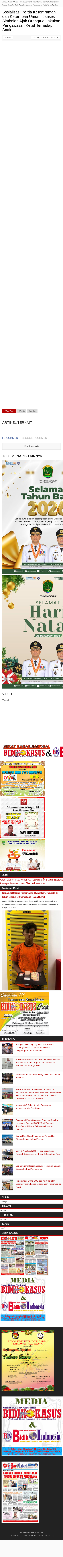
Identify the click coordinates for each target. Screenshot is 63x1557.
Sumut (30, 883)
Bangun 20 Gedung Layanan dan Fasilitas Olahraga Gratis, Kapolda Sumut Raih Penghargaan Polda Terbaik (35, 1047)
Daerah (10, 879)
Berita (8, 38)
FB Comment (11, 438)
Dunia (17, 880)
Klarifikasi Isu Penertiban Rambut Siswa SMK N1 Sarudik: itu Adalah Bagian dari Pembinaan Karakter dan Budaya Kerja (38, 1062)
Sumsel (22, 884)
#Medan (32, 411)
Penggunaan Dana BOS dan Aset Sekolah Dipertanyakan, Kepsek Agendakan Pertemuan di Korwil (38, 1184)
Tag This (9, 411)
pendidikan (40, 884)
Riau (2, 883)
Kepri (30, 880)
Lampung (37, 880)
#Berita (22, 411)
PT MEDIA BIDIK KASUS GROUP (36, 1535)
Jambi (24, 879)
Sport (7, 884)
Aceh (2, 879)
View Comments (31, 446)
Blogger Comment (35, 438)
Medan (48, 879)
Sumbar (14, 883)
